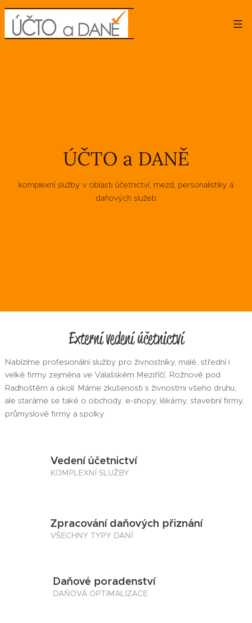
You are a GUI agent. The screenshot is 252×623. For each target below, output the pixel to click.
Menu (238, 24)
